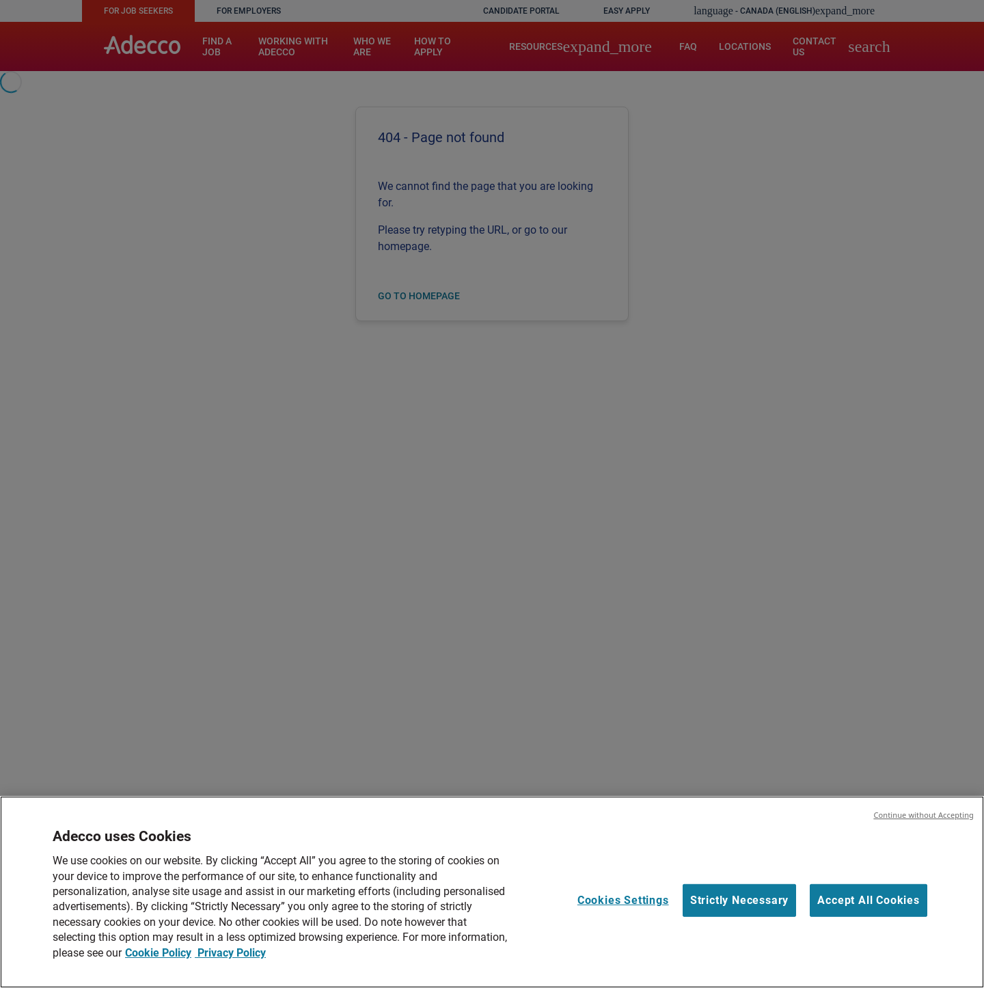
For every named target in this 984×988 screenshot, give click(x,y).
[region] (492, 892)
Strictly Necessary (739, 900)
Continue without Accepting (923, 815)
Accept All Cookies (868, 900)
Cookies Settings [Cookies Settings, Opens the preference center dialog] (623, 900)
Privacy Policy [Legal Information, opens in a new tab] (230, 952)
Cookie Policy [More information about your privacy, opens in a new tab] (158, 952)
